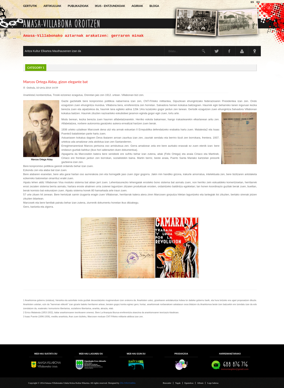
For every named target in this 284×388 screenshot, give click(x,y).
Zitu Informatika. (128, 383)
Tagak (178, 383)
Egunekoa (188, 383)
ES (253, 2)
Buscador (167, 383)
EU (258, 2)
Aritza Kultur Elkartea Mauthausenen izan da (53, 51)
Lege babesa (212, 383)
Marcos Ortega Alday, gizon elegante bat (55, 81)
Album (200, 383)
